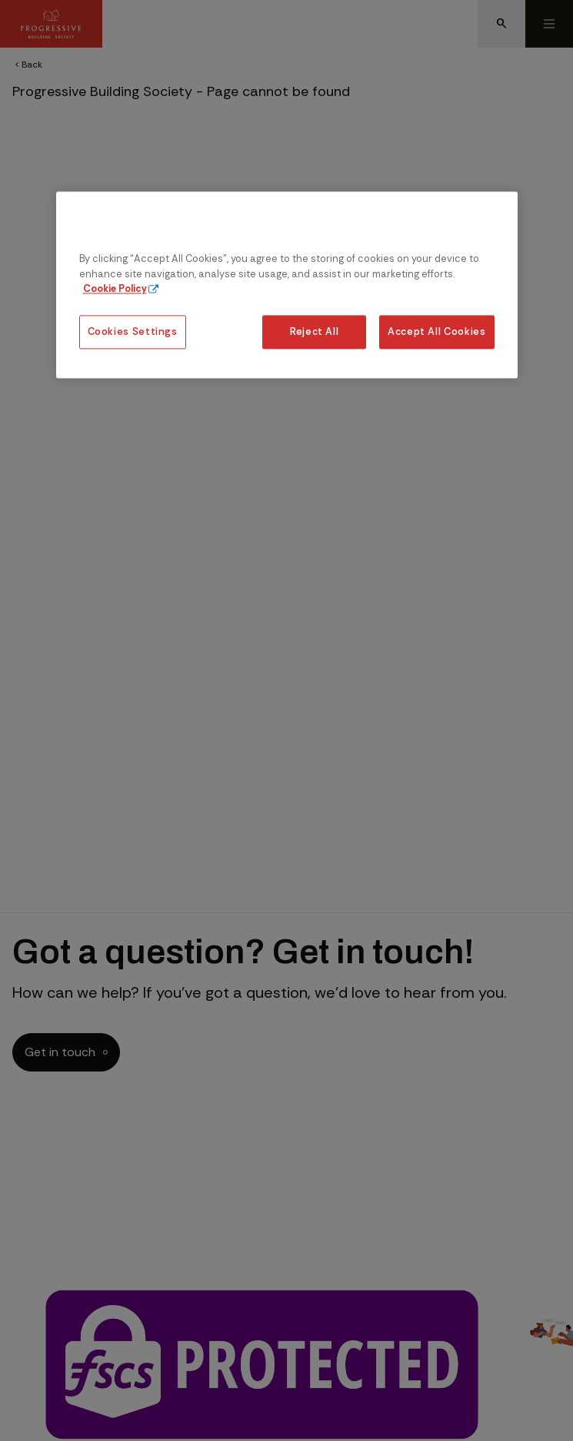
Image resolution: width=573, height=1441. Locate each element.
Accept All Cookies (437, 332)
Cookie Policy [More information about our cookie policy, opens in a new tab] (115, 288)
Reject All (314, 332)
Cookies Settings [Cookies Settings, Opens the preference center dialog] (133, 332)
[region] (287, 285)
